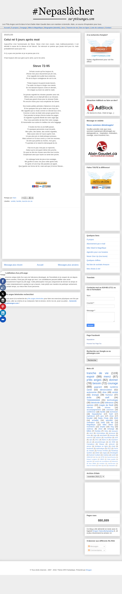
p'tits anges (94, 379)
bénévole (95, 402)
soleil (103, 422)
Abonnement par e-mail (96, 244)
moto (88, 435)
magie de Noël (106, 405)
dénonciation (106, 390)
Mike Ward (108, 425)
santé (114, 455)
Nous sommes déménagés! (100, 125)
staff (107, 397)
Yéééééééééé (93, 400)
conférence (91, 412)
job (90, 442)
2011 (97, 440)
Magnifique (91, 425)
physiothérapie (100, 442)
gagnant (98, 387)
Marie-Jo (105, 440)
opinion (90, 405)
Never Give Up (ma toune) (97, 256)
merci (107, 376)
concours (110, 410)
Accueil (40, 265)
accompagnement (94, 410)
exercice (90, 437)
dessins (113, 435)
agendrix (89, 461)
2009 (116, 418)
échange (111, 429)
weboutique (100, 448)
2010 (100, 429)
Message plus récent (13, 265)
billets (89, 431)
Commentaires (95, 550)
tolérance (109, 402)
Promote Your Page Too (94, 343)
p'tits (29, 298)
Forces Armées (102, 451)
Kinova (107, 407)
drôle (89, 397)
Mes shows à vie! (93, 269)
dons (91, 433)
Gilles (106, 431)
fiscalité (90, 418)
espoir (90, 376)
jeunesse (112, 433)
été (112, 422)
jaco (102, 416)
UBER (102, 459)
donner (113, 379)
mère (100, 465)
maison (98, 437)
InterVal (90, 407)
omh (116, 437)
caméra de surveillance (102, 461)
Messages (93, 546)
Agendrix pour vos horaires (97, 252)
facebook (90, 448)
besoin (97, 383)
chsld (113, 446)
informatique (100, 433)
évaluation (112, 465)
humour (109, 395)
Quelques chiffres (94, 260)
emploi (102, 427)
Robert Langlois (92, 459)
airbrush (112, 444)
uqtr (90, 440)
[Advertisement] (24, 233)
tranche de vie (27, 201)
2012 (109, 448)
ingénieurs (91, 416)
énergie (95, 395)
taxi (105, 465)
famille (18, 201)
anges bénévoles (37, 298)
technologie (112, 400)
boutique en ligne (101, 446)
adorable (109, 420)
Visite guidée (111, 459)
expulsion (114, 440)
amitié (13, 201)
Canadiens (90, 444)
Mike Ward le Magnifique (96, 248)
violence (90, 429)
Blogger (89, 570)
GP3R (102, 457)
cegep (104, 453)
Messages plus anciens (68, 265)
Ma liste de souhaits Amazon (98, 265)
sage (95, 435)
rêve (104, 392)
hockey (98, 431)
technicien (114, 412)
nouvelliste (108, 437)
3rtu (96, 457)
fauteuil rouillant (94, 455)
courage (113, 383)
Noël (111, 414)
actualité (95, 420)
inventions (91, 427)
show (111, 416)
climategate (114, 453)
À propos (90, 239)
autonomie (92, 392)
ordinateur (91, 422)
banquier (115, 431)
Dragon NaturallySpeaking (103, 531)
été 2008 (112, 442)
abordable (103, 435)
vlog (112, 427)
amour (89, 446)
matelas (106, 455)
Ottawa (101, 444)
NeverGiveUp (111, 457)
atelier (97, 453)
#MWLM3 (90, 457)
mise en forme (91, 465)
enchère (101, 463)
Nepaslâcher (91, 339)
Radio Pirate (103, 418)
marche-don (112, 463)
